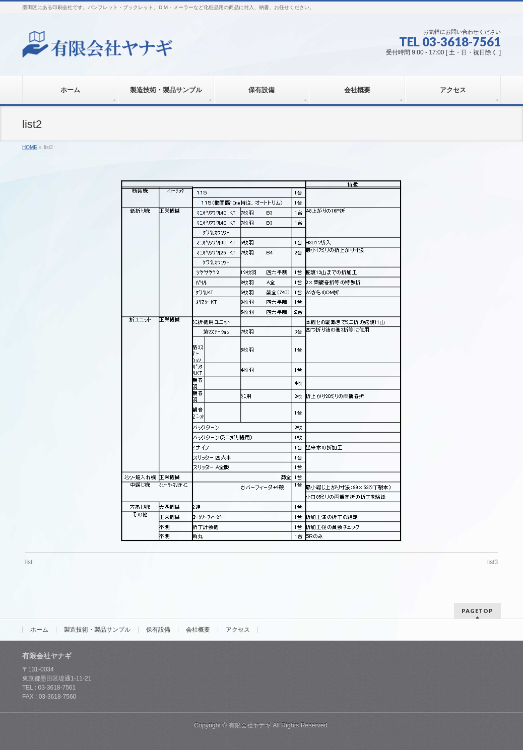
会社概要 (198, 629)
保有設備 (158, 629)
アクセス (238, 629)
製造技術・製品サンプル (97, 629)
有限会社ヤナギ (250, 724)
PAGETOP (477, 609)
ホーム (39, 629)
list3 (492, 562)
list (29, 562)
